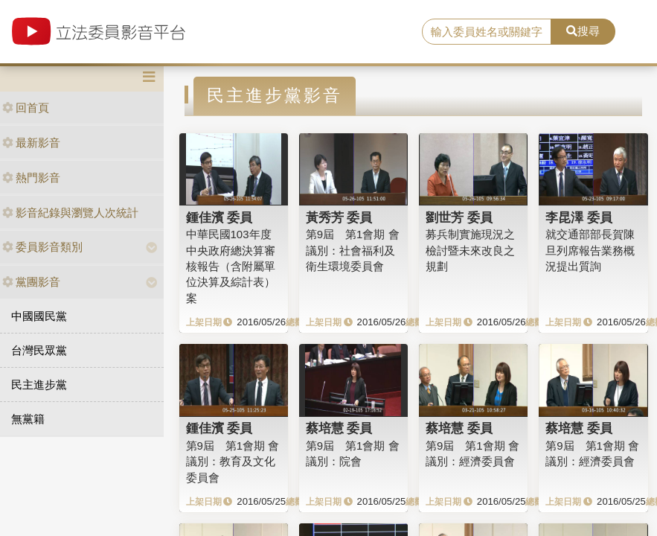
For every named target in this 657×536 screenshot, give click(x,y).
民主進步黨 (39, 384)
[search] (486, 32)
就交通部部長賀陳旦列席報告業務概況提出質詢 (590, 250)
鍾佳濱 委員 (219, 217)
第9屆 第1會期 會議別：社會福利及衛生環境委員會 (353, 250)
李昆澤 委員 (578, 217)
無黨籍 (28, 418)
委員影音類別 (42, 246)
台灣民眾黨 (39, 350)
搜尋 (583, 31)
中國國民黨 (39, 316)
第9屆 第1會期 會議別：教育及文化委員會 (233, 461)
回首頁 (25, 107)
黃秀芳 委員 (339, 217)
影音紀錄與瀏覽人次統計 (70, 212)
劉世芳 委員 (459, 217)
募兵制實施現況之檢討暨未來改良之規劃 (470, 250)
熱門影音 (31, 177)
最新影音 (31, 142)
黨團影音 (31, 281)
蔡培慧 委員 (339, 428)
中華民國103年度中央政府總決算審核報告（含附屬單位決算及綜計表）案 (230, 266)
